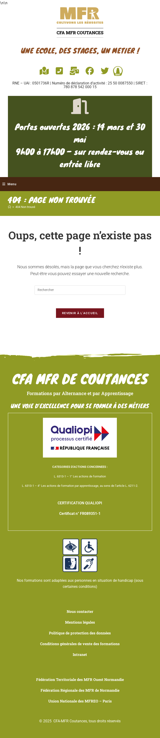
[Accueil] (9, 207)
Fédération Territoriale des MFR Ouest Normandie (80, 679)
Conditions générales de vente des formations (80, 644)
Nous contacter (79, 612)
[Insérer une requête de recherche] (80, 290)
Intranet (80, 654)
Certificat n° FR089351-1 (80, 514)
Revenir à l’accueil (80, 314)
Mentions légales (80, 622)
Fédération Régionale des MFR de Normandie (79, 690)
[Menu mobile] (9, 184)
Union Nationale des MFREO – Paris (80, 700)
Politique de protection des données (80, 633)
